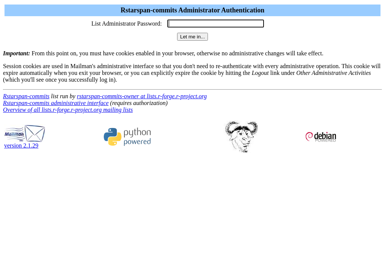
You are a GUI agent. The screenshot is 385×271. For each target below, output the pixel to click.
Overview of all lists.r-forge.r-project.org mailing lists (68, 110)
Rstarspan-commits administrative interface (56, 103)
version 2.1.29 (24, 143)
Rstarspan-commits (26, 96)
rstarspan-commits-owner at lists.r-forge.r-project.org (142, 96)
